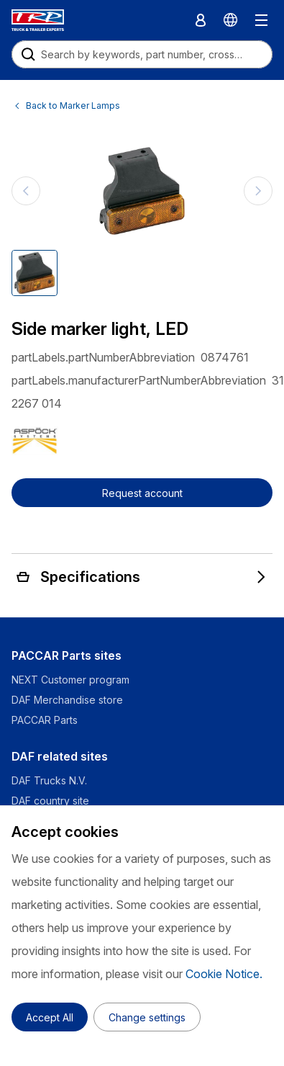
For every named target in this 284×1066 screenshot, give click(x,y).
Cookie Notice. (223, 974)
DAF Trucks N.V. (49, 780)
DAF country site (50, 800)
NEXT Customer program (70, 679)
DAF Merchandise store (67, 700)
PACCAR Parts (45, 720)
